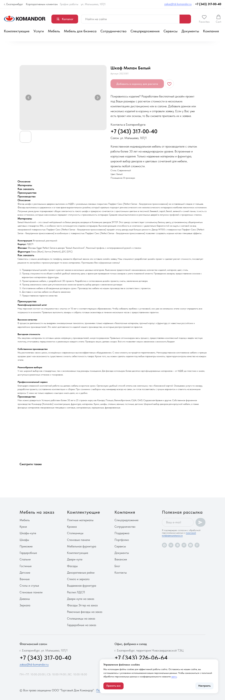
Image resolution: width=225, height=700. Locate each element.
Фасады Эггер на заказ (82, 605)
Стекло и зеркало (78, 579)
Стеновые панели (31, 592)
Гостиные (26, 566)
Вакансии (120, 559)
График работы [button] (69, 4)
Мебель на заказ (37, 512)
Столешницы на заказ (81, 618)
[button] (204, 19)
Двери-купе (74, 559)
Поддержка (121, 533)
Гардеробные (28, 553)
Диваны (25, 599)
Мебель (54, 31)
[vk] (170, 545)
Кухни (23, 526)
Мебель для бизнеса (80, 31)
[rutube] (184, 545)
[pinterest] (197, 545)
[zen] (190, 545)
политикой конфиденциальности (179, 534)
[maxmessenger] (164, 545)
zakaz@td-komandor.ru (178, 4)
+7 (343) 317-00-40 (208, 4)
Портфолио (121, 540)
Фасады (72, 566)
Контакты (120, 572)
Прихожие (26, 546)
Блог (117, 566)
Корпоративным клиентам (42, 4)
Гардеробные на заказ (81, 625)
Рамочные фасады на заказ (84, 612)
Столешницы (75, 533)
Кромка (72, 526)
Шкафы (24, 540)
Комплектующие (16, 31)
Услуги (38, 31)
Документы (190, 31)
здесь (174, 676)
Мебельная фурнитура (81, 546)
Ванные (25, 579)
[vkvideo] (177, 545)
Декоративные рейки (81, 572)
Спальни (25, 559)
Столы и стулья (29, 585)
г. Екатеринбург (13, 4)
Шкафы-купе (28, 533)
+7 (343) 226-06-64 (141, 657)
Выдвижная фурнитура (81, 585)
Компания (211, 31)
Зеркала (25, 605)
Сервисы (171, 31)
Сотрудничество (113, 31)
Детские (25, 572)
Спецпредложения (145, 31)
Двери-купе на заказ (80, 599)
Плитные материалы (80, 520)
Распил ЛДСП (76, 592)
